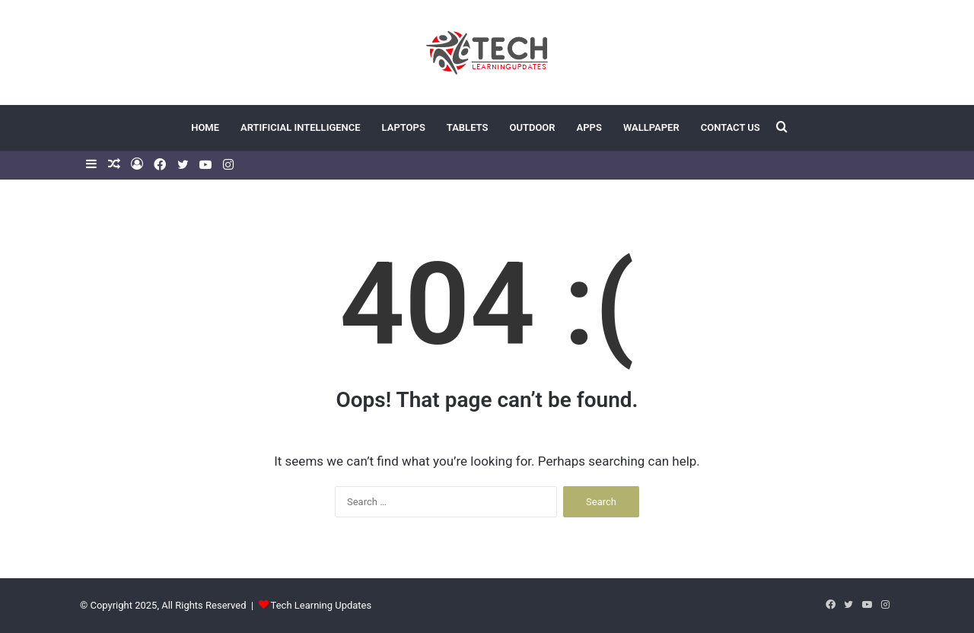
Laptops (403, 127)
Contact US (730, 127)
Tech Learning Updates (321, 605)
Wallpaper (651, 127)
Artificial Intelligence (300, 127)
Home (205, 127)
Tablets (468, 127)
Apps (589, 127)
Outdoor (532, 127)
